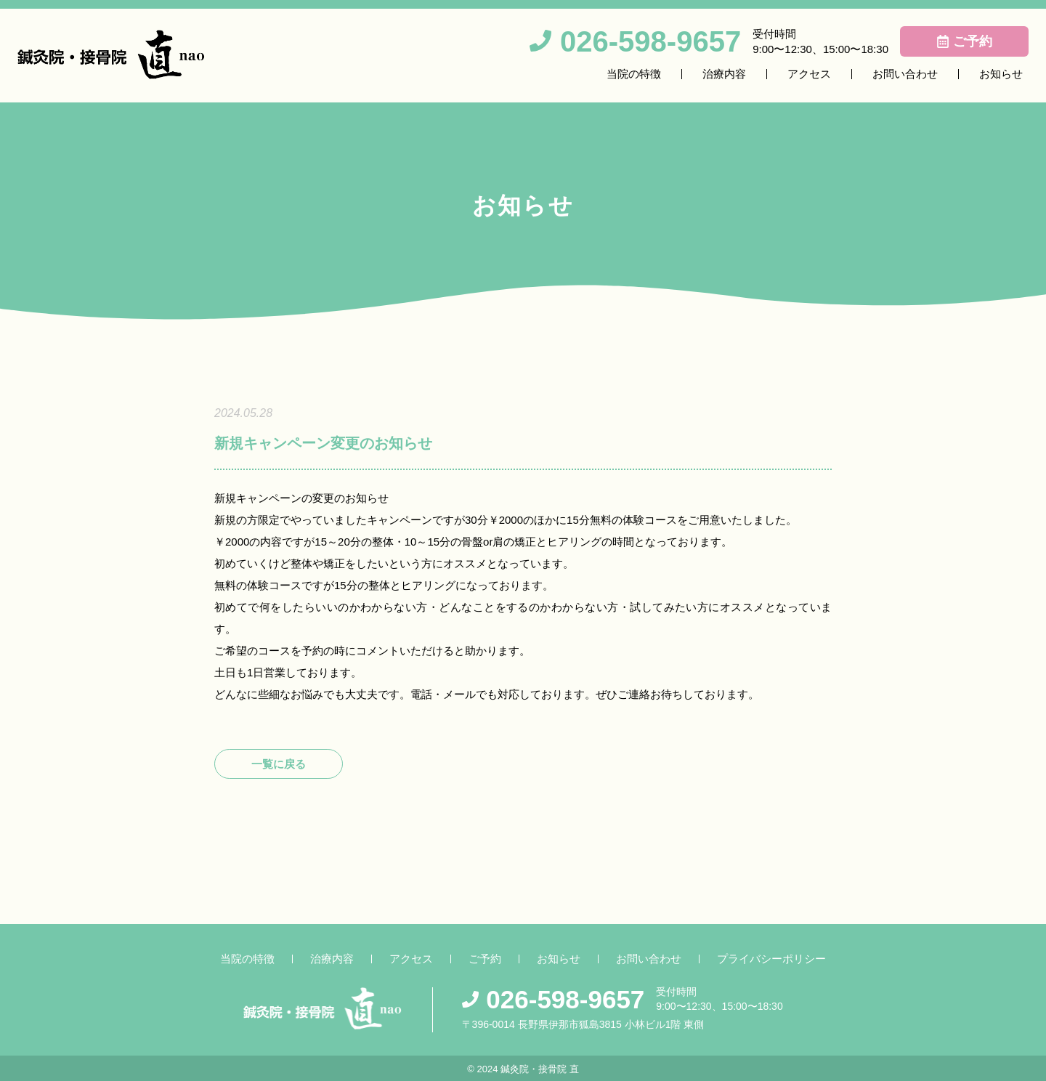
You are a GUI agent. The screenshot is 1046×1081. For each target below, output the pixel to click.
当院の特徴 (634, 74)
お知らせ (1001, 74)
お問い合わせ (905, 74)
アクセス (809, 74)
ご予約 (485, 958)
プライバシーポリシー (771, 958)
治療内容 (724, 74)
